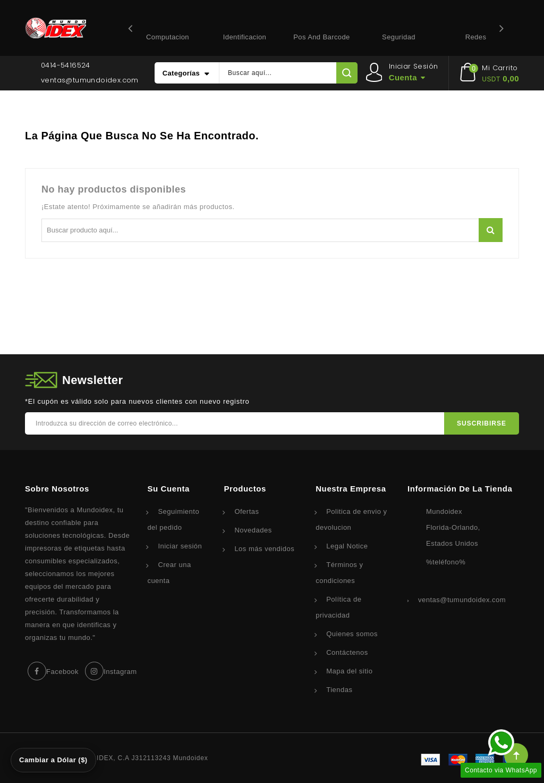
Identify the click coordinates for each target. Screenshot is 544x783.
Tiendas (339, 690)
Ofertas (246, 511)
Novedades (252, 530)
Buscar (491, 230)
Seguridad (398, 37)
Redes (476, 37)
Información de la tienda (460, 488)
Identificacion (244, 37)
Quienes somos (352, 634)
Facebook (62, 672)
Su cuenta (168, 488)
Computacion (167, 37)
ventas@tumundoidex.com (90, 80)
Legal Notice (347, 546)
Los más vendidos (264, 549)
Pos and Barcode (321, 37)
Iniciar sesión (180, 546)
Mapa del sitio (349, 671)
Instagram (120, 672)
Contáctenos (347, 652)
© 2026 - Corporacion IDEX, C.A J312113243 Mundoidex (116, 758)
